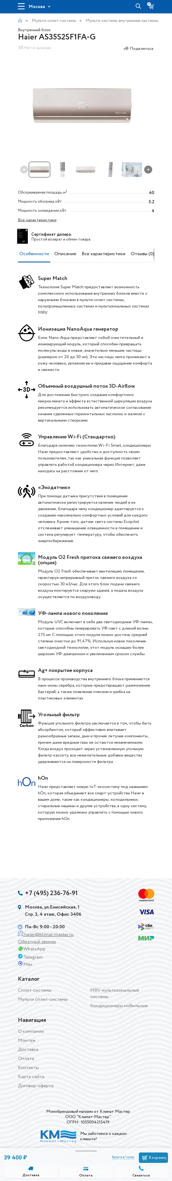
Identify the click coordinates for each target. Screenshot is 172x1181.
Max (27, 964)
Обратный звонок (37, 941)
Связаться (141, 1176)
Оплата (86, 1176)
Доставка (30, 1175)
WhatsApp (34, 949)
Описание (65, 253)
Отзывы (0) (142, 253)
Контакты (28, 1067)
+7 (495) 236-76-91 (52, 893)
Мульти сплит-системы (54, 21)
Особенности (34, 253)
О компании (31, 1031)
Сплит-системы (34, 990)
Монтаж (27, 1040)
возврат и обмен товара (69, 239)
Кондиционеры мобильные (119, 1005)
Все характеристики (37, 220)
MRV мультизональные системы (114, 993)
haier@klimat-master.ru (49, 934)
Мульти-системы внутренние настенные (123, 21)
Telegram (33, 957)
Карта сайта (31, 1076)
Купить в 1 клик (123, 1157)
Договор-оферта (35, 1085)
